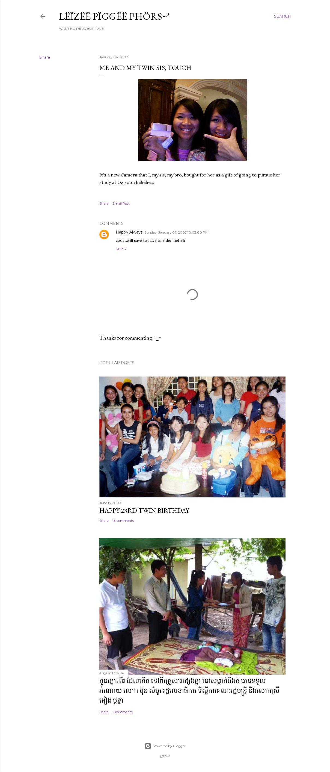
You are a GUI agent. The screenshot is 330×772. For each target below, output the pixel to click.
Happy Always (129, 232)
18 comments (123, 520)
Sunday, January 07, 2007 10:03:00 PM (176, 232)
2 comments (122, 712)
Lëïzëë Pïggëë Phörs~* (114, 16)
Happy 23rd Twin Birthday (144, 510)
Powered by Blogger (165, 746)
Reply (121, 249)
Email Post (121, 203)
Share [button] (44, 57)
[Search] (282, 16)
